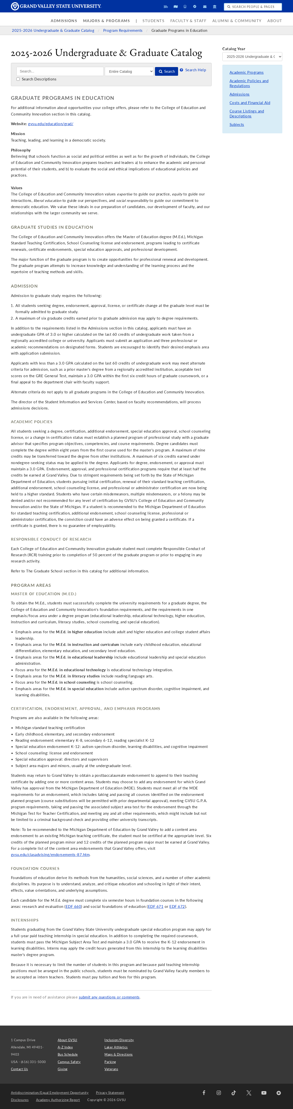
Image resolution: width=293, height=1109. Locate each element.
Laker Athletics (116, 1047)
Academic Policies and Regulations (249, 83)
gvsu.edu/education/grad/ (50, 124)
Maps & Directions (118, 1054)
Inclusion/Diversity (119, 1040)
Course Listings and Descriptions (247, 113)
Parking (110, 1062)
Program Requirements (123, 30)
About (274, 21)
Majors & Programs (106, 21)
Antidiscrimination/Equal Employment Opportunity (50, 1093)
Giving (63, 1069)
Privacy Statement (110, 1093)
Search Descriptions (36, 79)
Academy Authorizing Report (58, 1100)
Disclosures (20, 1100)
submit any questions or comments (109, 997)
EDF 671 (156, 906)
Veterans (111, 1069)
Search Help (192, 70)
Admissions (64, 21)
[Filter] (129, 71)
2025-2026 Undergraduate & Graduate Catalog (54, 30)
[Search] (60, 71)
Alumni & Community (237, 21)
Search (166, 71)
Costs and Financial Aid (250, 103)
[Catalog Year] (252, 56)
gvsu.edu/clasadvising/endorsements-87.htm (50, 854)
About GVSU (67, 1040)
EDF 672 (177, 906)
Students (153, 21)
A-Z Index (65, 1047)
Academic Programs (247, 72)
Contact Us (19, 1069)
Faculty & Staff (188, 21)
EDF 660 (73, 906)
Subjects (237, 124)
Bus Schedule (68, 1054)
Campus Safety (69, 1062)
